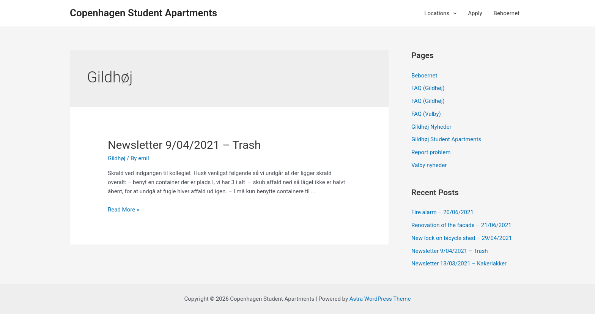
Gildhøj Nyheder (431, 126)
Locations (440, 13)
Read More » (123, 209)
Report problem (430, 152)
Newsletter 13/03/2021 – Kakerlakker (459, 263)
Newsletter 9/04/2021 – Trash (184, 144)
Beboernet (506, 13)
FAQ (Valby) (426, 113)
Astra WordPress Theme (380, 298)
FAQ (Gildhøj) (427, 88)
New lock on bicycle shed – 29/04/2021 (461, 238)
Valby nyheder (429, 165)
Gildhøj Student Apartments (446, 139)
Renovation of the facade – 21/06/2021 (461, 225)
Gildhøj (116, 158)
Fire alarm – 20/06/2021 (442, 212)
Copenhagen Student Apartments (143, 13)
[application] (452, 13)
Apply (475, 13)
